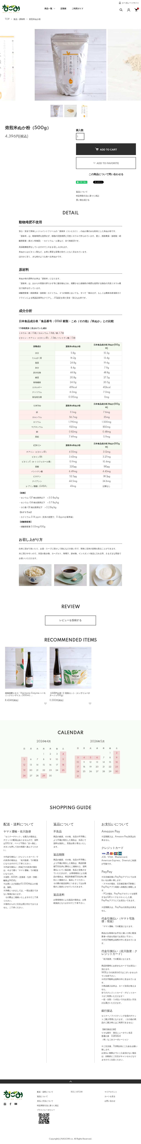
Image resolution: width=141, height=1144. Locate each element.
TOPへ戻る (70, 1081)
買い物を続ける (83, 200)
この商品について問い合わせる (106, 174)
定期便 (63, 9)
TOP (7, 19)
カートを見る (110, 1096)
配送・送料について (45, 1092)
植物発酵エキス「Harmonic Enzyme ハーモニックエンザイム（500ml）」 (25, 694)
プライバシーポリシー (46, 1110)
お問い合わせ (110, 1101)
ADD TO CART (106, 149)
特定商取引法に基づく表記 (87, 196)
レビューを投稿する (70, 620)
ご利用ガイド (77, 9)
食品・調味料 (19, 19)
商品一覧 (48, 9)
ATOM (79, 1092)
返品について (82, 192)
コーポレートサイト (130, 3)
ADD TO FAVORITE (106, 163)
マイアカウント (111, 1092)
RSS (72, 1092)
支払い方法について (45, 1101)
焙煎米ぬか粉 (35, 19)
